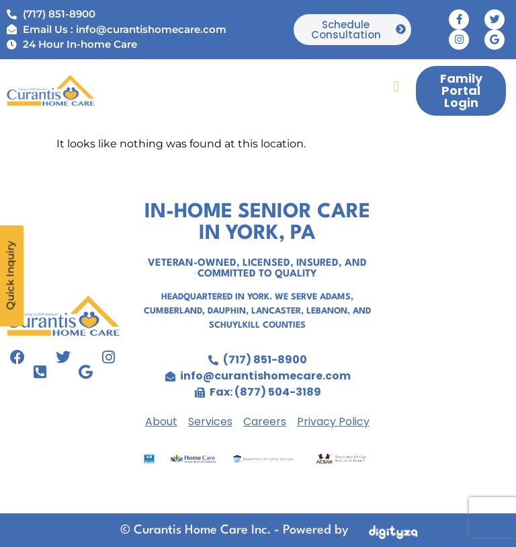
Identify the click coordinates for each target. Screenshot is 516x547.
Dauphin (227, 311)
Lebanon (326, 311)
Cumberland (173, 311)
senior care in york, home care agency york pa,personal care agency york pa (449, 335)
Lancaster (276, 311)
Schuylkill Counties (257, 325)
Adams (335, 297)
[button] (396, 86)
